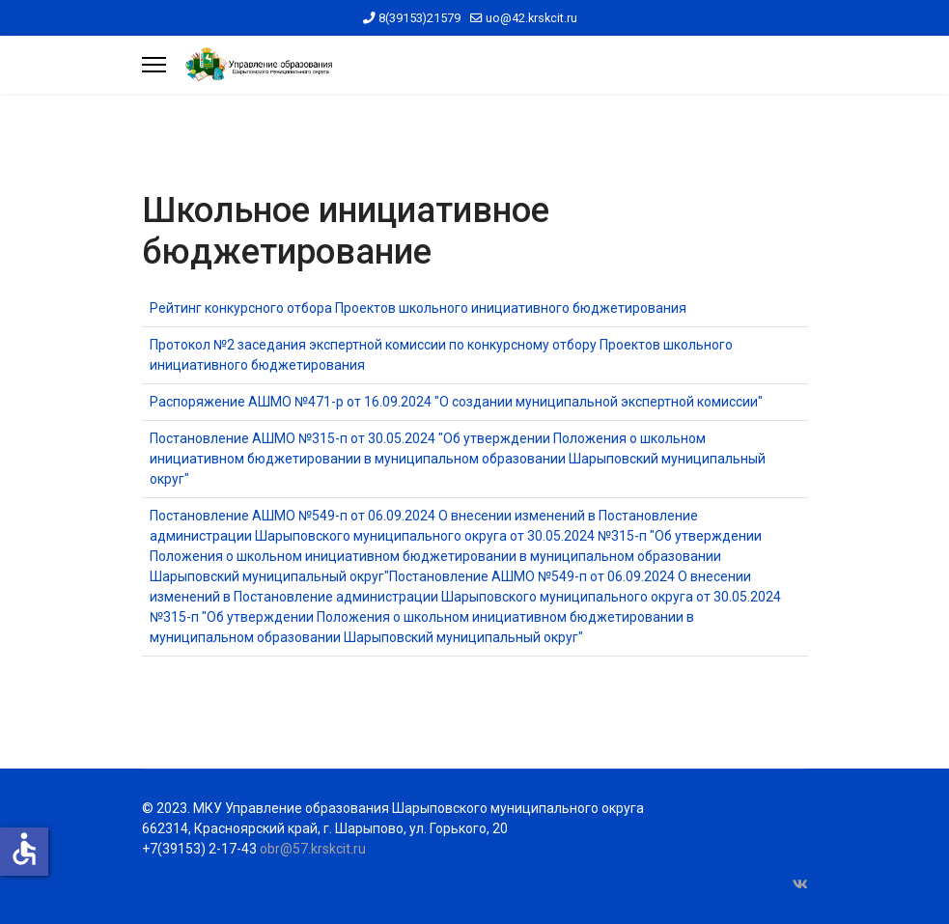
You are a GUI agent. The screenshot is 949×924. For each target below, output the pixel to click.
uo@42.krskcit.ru (531, 18)
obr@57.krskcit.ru (313, 848)
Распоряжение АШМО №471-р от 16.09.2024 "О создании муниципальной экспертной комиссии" (456, 401)
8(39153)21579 (419, 18)
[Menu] (154, 65)
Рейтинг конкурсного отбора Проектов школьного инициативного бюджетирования (418, 308)
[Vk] (800, 884)
